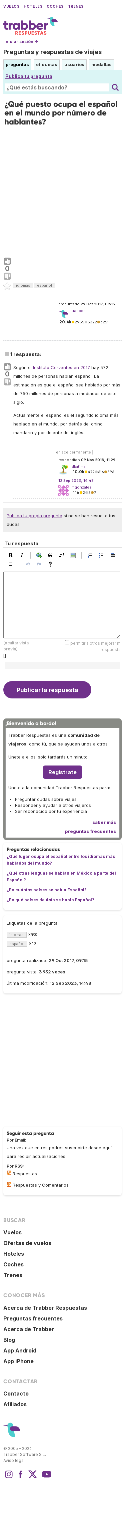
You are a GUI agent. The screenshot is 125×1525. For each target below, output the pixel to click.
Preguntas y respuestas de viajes (52, 51)
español (44, 285)
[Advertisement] (62, 191)
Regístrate (62, 772)
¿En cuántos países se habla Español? (47, 889)
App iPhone (18, 1361)
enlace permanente (73, 452)
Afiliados (15, 1404)
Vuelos (11, 6)
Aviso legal (14, 1460)
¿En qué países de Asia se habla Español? (50, 899)
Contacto (16, 1393)
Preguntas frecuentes (33, 1318)
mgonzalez (81, 487)
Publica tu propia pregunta (34, 515)
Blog (9, 1339)
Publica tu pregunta (28, 76)
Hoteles (33, 6)
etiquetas (46, 64)
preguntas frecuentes (90, 831)
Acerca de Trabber (28, 1329)
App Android (19, 1350)
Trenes (76, 6)
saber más (104, 822)
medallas (101, 64)
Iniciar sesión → (21, 41)
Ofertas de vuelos (27, 1243)
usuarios (74, 64)
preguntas (17, 64)
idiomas (23, 285)
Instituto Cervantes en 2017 (61, 367)
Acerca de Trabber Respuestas (45, 1307)
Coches (55, 6)
